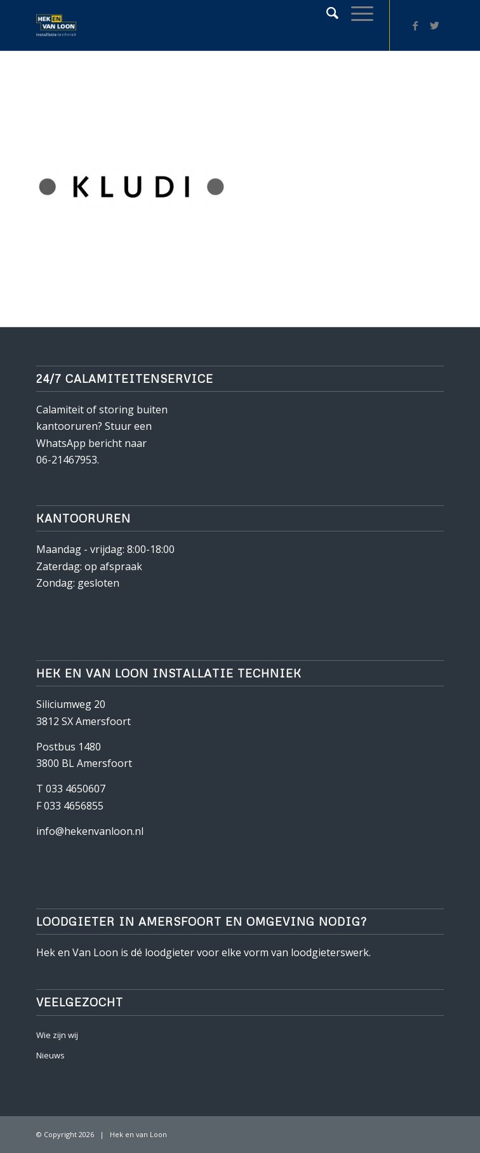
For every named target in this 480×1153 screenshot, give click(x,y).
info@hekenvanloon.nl (89, 831)
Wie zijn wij (57, 1035)
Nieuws (50, 1055)
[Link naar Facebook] (415, 25)
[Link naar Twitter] (434, 25)
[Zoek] (326, 12)
